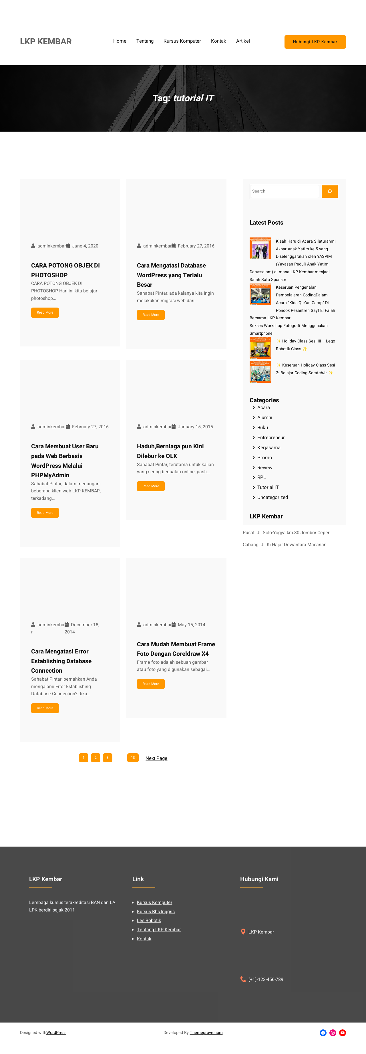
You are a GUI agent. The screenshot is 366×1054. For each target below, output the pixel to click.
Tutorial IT (268, 487)
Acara (263, 407)
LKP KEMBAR (46, 41)
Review (264, 467)
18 (133, 757)
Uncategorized (272, 497)
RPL (261, 477)
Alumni (264, 417)
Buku (262, 427)
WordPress (56, 1033)
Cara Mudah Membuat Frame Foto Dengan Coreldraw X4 (176, 649)
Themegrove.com (206, 1033)
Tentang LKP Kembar (159, 995)
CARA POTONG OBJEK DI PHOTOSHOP (65, 270)
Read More (45, 312)
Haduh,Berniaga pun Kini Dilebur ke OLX (170, 451)
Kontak (144, 1004)
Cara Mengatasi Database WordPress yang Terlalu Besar (171, 275)
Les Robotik (149, 986)
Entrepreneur (271, 437)
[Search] (330, 191)
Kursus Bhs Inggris (156, 977)
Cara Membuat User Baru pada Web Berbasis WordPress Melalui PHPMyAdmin (65, 461)
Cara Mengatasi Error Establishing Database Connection (61, 661)
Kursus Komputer (154, 968)
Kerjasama (269, 447)
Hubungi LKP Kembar (315, 42)
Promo (264, 457)
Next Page (156, 758)
